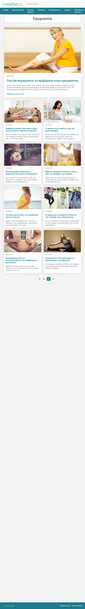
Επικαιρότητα (54, 10)
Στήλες (67, 10)
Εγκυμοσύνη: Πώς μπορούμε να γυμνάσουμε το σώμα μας (60, 259)
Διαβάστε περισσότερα (15, 94)
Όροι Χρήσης (77, 606)
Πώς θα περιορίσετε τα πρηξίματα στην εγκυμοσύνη (42, 80)
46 (44, 279)
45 (39, 279)
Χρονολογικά (17, 10)
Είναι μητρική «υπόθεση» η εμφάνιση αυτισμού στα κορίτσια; (22, 173)
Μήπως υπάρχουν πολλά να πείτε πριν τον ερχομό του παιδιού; (61, 173)
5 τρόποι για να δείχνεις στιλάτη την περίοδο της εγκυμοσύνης (60, 216)
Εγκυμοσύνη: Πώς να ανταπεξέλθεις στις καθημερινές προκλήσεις (22, 260)
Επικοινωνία (65, 606)
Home (6, 10)
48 (53, 279)
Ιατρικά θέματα (30, 11)
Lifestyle (41, 10)
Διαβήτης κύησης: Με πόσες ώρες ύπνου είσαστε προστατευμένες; (21, 129)
